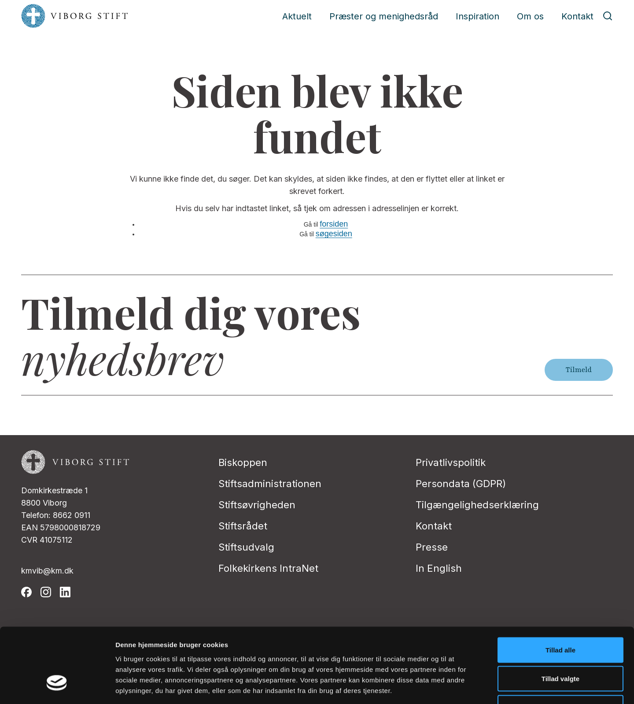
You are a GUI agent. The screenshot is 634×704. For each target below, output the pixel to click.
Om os (530, 16)
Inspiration (477, 16)
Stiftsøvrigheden (256, 504)
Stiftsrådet (242, 526)
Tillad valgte (560, 617)
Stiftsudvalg (246, 547)
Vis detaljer (458, 686)
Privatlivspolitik (451, 462)
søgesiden (334, 233)
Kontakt (577, 16)
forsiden (334, 224)
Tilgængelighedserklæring (477, 504)
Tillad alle (560, 588)
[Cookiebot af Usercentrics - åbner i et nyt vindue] (57, 686)
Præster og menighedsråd (383, 16)
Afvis (561, 646)
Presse (432, 547)
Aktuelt (297, 16)
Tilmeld (579, 370)
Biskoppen (242, 462)
